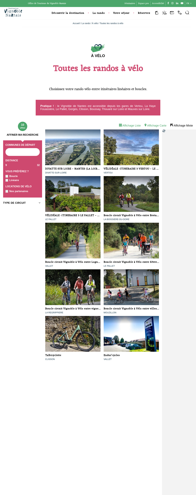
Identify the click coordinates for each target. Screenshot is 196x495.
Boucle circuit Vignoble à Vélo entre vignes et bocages (79, 309)
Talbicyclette (53, 355)
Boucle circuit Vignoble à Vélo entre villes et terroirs (137, 309)
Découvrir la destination (68, 13)
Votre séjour (121, 13)
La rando (99, 13)
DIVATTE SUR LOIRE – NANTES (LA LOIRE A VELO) (77, 169)
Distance (11, 160)
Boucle (13, 176)
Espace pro (143, 3)
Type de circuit (14, 203)
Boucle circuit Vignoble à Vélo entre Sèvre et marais (136, 262)
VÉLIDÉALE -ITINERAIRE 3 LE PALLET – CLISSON (77, 215)
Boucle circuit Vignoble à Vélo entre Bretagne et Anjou (138, 215)
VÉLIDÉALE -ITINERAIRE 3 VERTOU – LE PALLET (135, 169)
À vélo (95, 23)
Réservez (144, 13)
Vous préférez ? (17, 171)
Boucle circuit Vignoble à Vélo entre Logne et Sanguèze (80, 262)
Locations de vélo (18, 186)
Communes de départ (20, 145)
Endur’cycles (112, 355)
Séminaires (129, 3)
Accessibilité (158, 3)
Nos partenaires (18, 191)
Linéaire (14, 180)
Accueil (76, 23)
